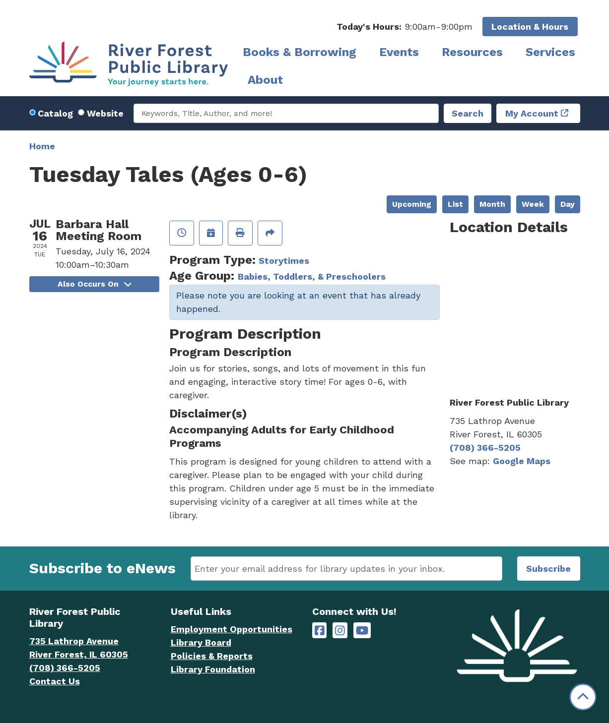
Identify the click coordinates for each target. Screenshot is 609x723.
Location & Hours (529, 26)
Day (567, 204)
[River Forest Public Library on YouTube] (362, 630)
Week (533, 204)
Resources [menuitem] (472, 52)
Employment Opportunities (231, 629)
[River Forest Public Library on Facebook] (319, 630)
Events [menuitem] (399, 52)
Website (105, 113)
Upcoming (411, 204)
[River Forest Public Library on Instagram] (340, 630)
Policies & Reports (212, 656)
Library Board (201, 642)
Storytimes (284, 260)
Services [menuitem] (550, 52)
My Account (531, 113)
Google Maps (521, 461)
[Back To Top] (583, 697)
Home (42, 146)
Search (467, 113)
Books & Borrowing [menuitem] (299, 52)
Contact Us (54, 681)
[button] (404, 26)
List (455, 204)
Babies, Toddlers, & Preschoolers (312, 276)
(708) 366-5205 (485, 447)
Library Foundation (213, 669)
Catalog (55, 113)
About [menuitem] (265, 80)
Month (492, 204)
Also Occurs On (94, 284)
